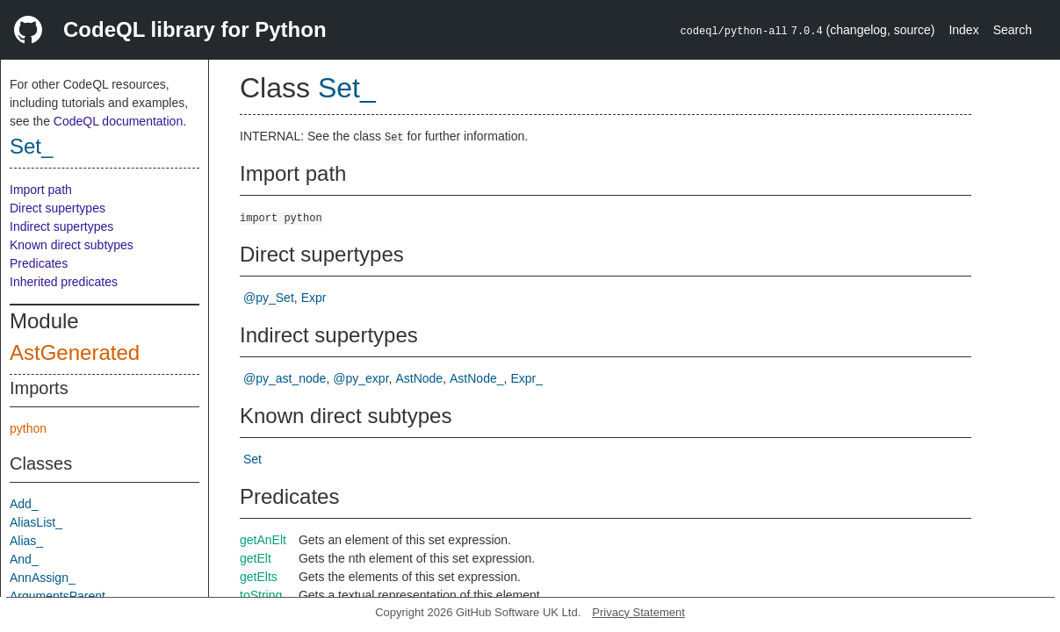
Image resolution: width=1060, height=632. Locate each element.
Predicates (39, 263)
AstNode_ (476, 378)
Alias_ (26, 541)
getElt (255, 558)
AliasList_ (36, 522)
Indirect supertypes (61, 226)
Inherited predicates (64, 282)
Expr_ (526, 378)
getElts (259, 577)
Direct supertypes (57, 208)
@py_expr (360, 378)
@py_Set (268, 298)
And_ (24, 559)
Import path (41, 190)
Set (252, 459)
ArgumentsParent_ (61, 596)
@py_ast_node (284, 378)
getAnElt (263, 540)
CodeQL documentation (118, 121)
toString (261, 595)
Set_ (31, 146)
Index (963, 30)
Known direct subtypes (71, 245)
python (28, 428)
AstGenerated (75, 352)
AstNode (419, 378)
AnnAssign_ (43, 578)
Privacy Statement (638, 612)
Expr (314, 298)
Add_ (24, 504)
